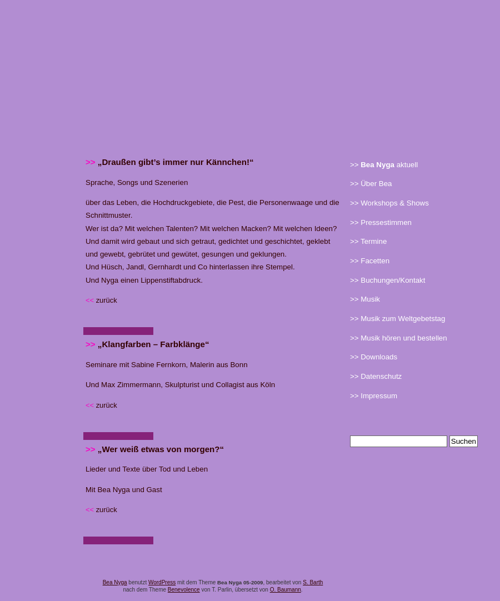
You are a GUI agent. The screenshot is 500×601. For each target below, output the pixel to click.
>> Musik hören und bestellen (398, 338)
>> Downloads (373, 357)
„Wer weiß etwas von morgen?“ (155, 449)
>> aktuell (384, 165)
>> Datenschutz (376, 376)
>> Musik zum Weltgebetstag (397, 319)
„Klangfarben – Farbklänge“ (147, 344)
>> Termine (368, 242)
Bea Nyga (115, 582)
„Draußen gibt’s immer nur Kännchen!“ (170, 162)
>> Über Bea (371, 184)
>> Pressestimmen (381, 223)
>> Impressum (373, 396)
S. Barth (313, 582)
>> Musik (365, 299)
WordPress (162, 582)
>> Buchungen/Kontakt (387, 280)
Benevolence (184, 590)
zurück (101, 300)
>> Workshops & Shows (389, 203)
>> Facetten (369, 261)
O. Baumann (285, 590)
